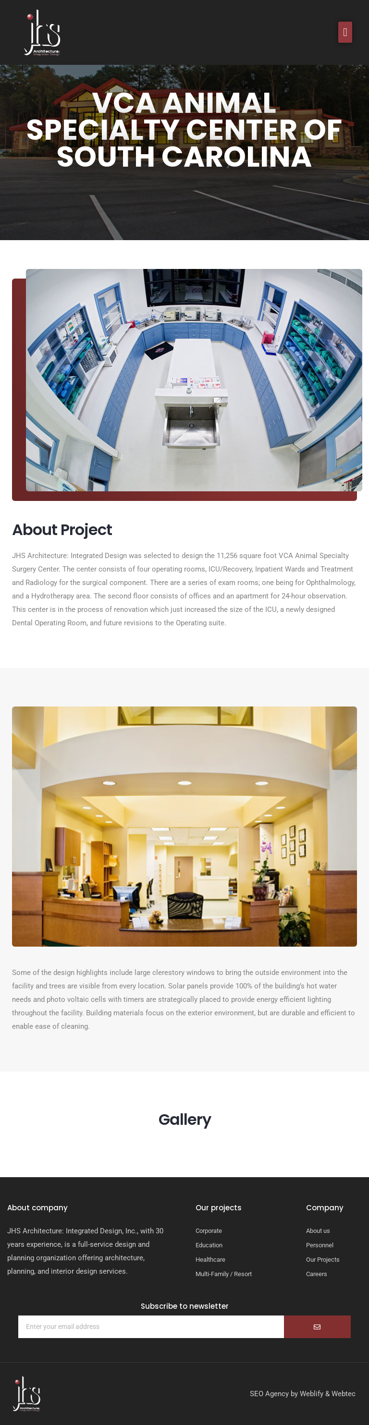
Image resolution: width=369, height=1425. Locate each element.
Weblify (311, 1393)
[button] (345, 32)
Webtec (344, 1393)
